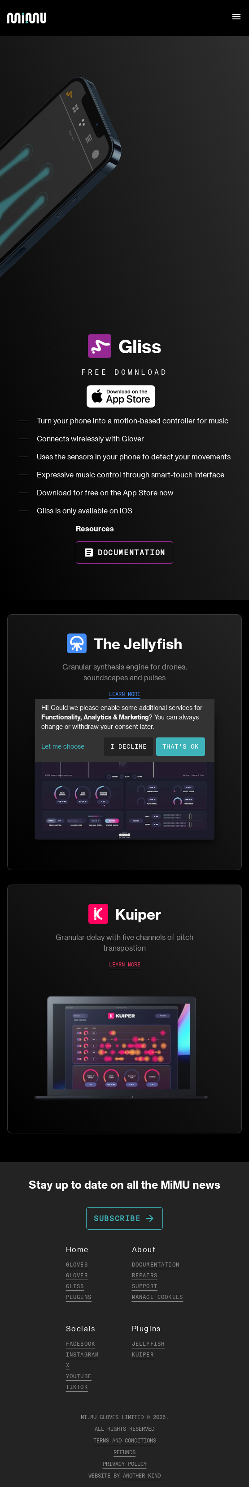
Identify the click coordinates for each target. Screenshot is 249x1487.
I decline (128, 746)
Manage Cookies (157, 1297)
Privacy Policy (125, 1463)
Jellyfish (148, 1343)
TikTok (77, 1387)
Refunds (124, 1452)
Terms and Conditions (124, 1440)
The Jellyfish (138, 643)
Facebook (81, 1343)
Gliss (75, 1286)
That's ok (180, 746)
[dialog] (124, 730)
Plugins (79, 1297)
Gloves (77, 1264)
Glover (77, 1275)
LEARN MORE (124, 694)
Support (144, 1286)
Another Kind (142, 1475)
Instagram (82, 1354)
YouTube (79, 1376)
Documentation (124, 552)
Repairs (144, 1275)
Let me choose (62, 746)
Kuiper (138, 913)
